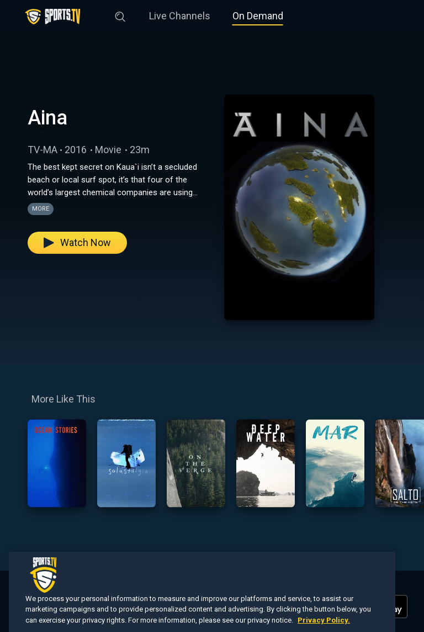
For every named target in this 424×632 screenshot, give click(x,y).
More (40, 208)
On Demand (257, 16)
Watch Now (77, 242)
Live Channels (179, 16)
